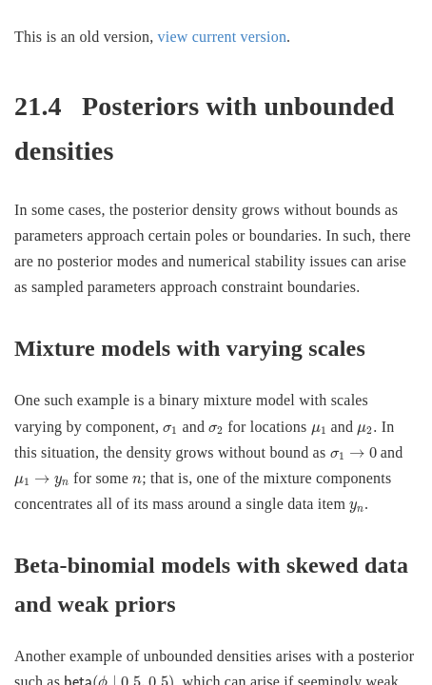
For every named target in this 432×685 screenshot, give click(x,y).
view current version (222, 37)
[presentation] (170, 430)
